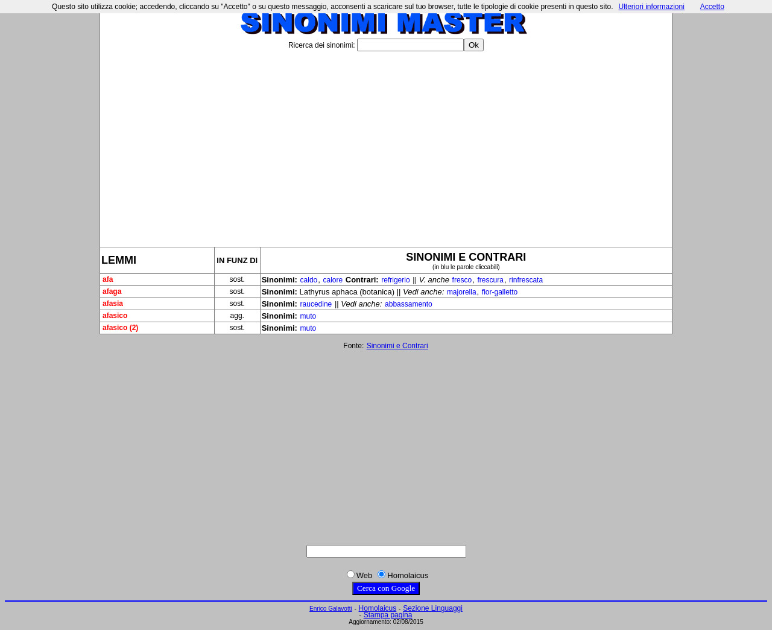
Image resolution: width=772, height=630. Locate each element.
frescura (491, 280)
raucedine (316, 304)
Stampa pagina (388, 615)
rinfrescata (526, 280)
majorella (461, 292)
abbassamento (408, 304)
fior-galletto (499, 292)
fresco (462, 280)
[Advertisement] (386, 144)
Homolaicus (378, 608)
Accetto (712, 6)
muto (308, 316)
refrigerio (395, 280)
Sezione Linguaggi (433, 608)
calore (333, 280)
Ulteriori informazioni (651, 6)
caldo (309, 280)
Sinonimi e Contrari (397, 346)
